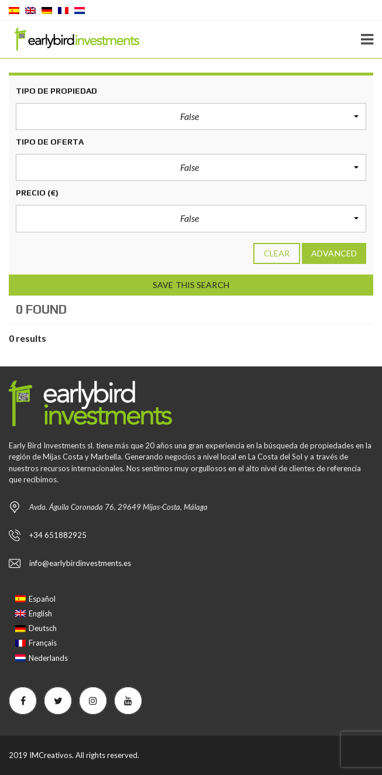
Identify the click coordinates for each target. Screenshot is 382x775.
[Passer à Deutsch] (41, 628)
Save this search (191, 285)
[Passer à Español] (41, 599)
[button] (191, 116)
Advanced (334, 253)
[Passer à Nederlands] (41, 657)
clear (277, 253)
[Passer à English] (41, 613)
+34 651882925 (58, 535)
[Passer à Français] (41, 643)
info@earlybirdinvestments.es (80, 563)
